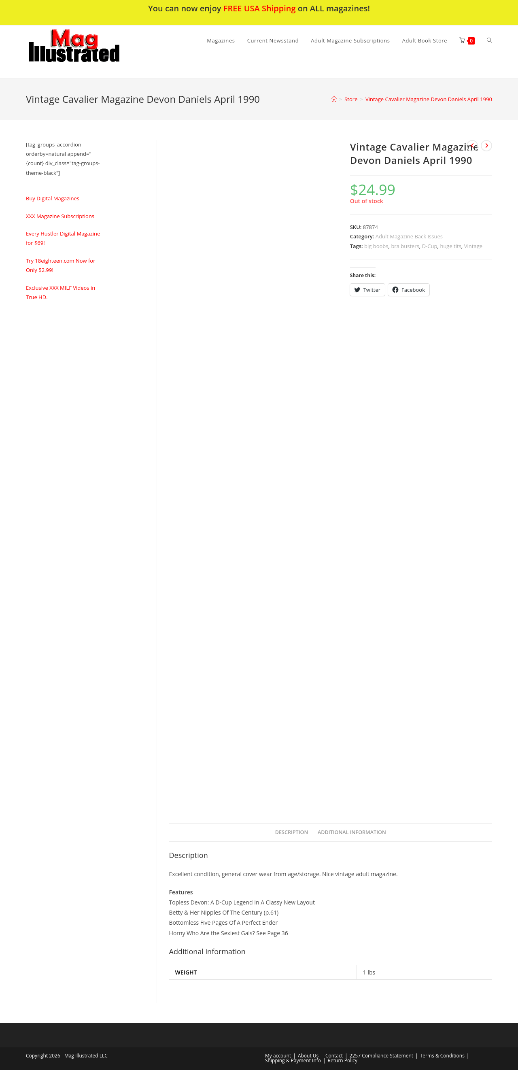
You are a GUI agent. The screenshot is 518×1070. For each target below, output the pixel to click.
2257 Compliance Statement (382, 1055)
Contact (334, 1055)
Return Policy (342, 1060)
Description (291, 832)
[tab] (291, 833)
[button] (95, 51)
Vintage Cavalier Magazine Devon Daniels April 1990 (428, 99)
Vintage (473, 246)
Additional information (352, 832)
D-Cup (429, 246)
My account (278, 1055)
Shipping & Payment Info (293, 1060)
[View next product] (486, 145)
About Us (308, 1055)
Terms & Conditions (442, 1055)
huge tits (450, 246)
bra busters (405, 246)
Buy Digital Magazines (52, 198)
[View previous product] (472, 145)
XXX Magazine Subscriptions (60, 216)
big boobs (376, 246)
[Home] (334, 99)
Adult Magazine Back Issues (409, 236)
